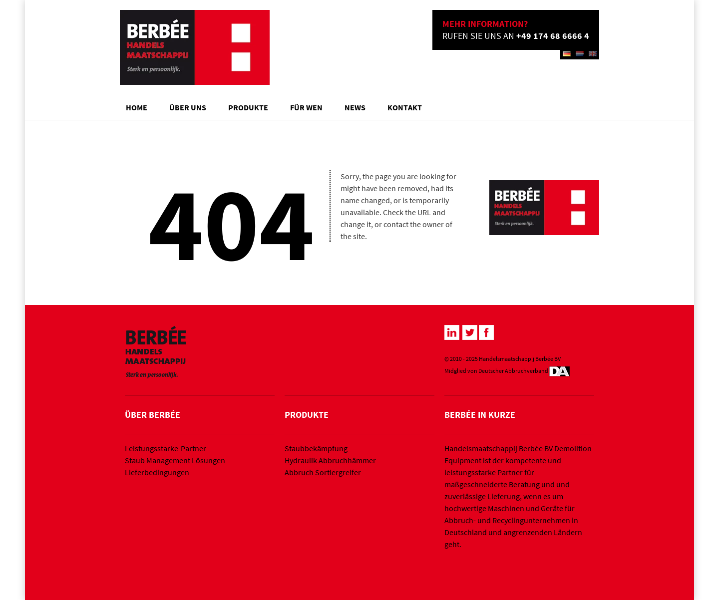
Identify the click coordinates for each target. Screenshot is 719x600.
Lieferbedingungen (157, 472)
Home (136, 107)
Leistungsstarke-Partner (165, 448)
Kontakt (404, 107)
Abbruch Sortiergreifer (323, 472)
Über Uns (187, 107)
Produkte (248, 107)
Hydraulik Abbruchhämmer (330, 460)
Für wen (306, 107)
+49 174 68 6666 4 (552, 35)
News (355, 107)
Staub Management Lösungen (175, 460)
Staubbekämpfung (316, 448)
